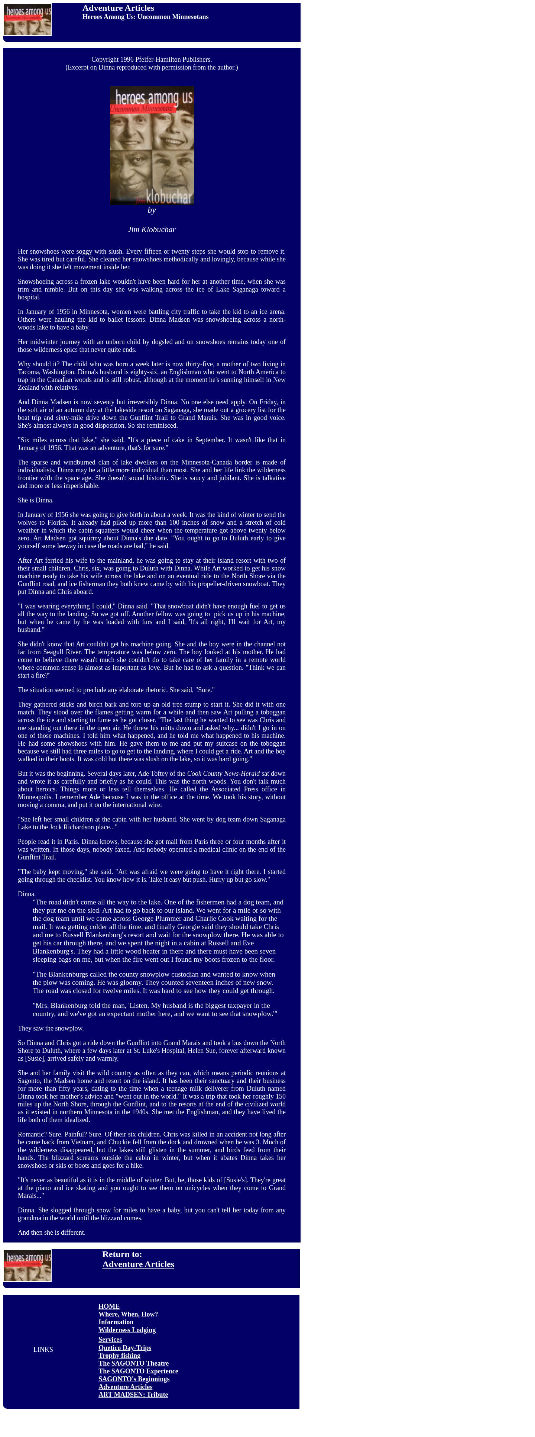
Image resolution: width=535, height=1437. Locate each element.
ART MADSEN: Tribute (133, 1394)
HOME (109, 1306)
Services (110, 1339)
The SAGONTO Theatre (133, 1363)
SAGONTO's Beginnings (133, 1379)
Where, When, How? (128, 1314)
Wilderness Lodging (127, 1330)
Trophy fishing (119, 1355)
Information (115, 1322)
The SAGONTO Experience (138, 1371)
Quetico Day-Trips (124, 1347)
